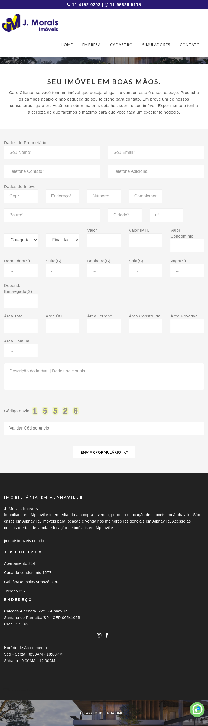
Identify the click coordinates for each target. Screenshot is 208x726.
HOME (67, 45)
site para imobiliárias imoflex (104, 713)
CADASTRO (121, 45)
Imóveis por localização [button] (26, 690)
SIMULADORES (156, 45)
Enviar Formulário (104, 452)
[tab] (104, 690)
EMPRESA (91, 45)
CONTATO (190, 45)
